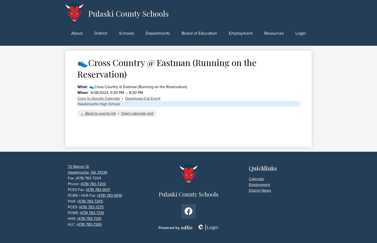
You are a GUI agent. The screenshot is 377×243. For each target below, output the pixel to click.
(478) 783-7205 (90, 201)
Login (207, 227)
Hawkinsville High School (98, 104)
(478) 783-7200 (93, 184)
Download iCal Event (142, 98)
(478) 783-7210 (89, 218)
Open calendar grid (137, 113)
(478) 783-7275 (91, 207)
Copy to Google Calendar (98, 98)
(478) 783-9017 (98, 189)
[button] (77, 33)
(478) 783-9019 (109, 195)
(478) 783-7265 (89, 224)
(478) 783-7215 (92, 213)
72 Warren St (78, 166)
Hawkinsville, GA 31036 (87, 172)
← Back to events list (98, 113)
